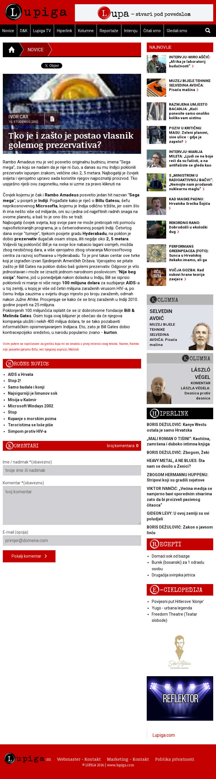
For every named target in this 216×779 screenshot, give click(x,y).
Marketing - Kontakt (128, 759)
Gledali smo (177, 30)
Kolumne (86, 30)
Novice (35, 49)
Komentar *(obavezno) (72, 503)
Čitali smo (152, 30)
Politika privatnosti (174, 759)
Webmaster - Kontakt (79, 759)
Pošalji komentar (29, 556)
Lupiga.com (163, 735)
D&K (23, 30)
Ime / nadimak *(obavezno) (72, 468)
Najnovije (161, 47)
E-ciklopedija (176, 590)
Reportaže (109, 30)
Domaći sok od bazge (171, 556)
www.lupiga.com (120, 765)
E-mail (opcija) (72, 538)
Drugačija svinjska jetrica (173, 575)
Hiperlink (64, 30)
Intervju (130, 30)
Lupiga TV (42, 30)
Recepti (165, 544)
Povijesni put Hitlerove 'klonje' (178, 601)
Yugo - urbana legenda (172, 608)
